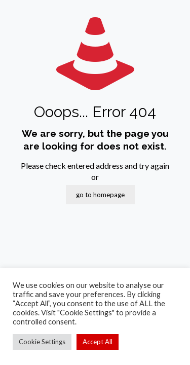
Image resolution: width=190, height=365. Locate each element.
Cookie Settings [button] (42, 342)
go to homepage (100, 195)
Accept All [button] (97, 342)
